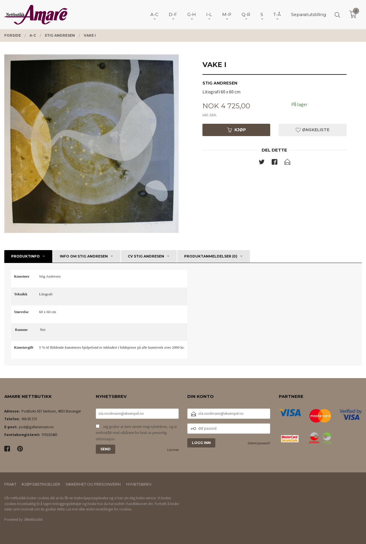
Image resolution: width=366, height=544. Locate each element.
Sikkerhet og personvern (93, 484)
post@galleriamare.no (36, 427)
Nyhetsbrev (139, 484)
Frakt (10, 484)
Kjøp (236, 129)
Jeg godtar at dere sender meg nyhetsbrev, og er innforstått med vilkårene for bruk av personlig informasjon (136, 432)
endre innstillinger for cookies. (109, 509)
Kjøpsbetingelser (41, 484)
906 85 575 (29, 419)
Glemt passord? (259, 443)
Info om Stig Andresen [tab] (84, 256)
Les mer (173, 449)
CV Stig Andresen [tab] (146, 256)
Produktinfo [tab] (25, 256)
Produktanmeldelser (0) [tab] (210, 256)
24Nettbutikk (33, 519)
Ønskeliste (312, 129)
